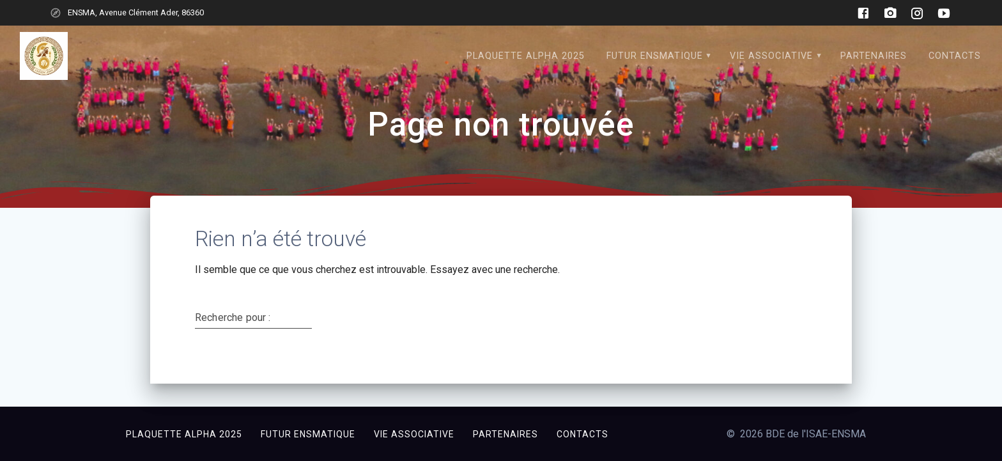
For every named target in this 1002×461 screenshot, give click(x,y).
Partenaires (873, 56)
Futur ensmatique (654, 56)
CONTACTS (955, 56)
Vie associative (771, 56)
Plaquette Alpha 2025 (525, 56)
